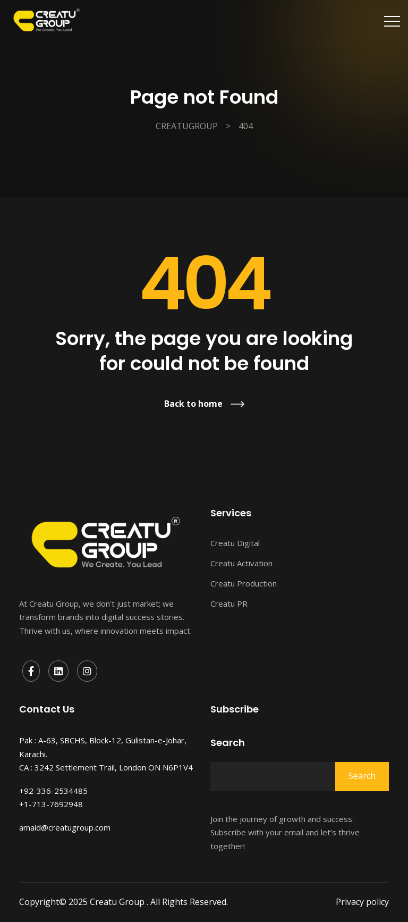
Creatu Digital (235, 543)
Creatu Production (243, 583)
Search (227, 743)
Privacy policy (362, 902)
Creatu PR (229, 603)
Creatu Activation (241, 563)
